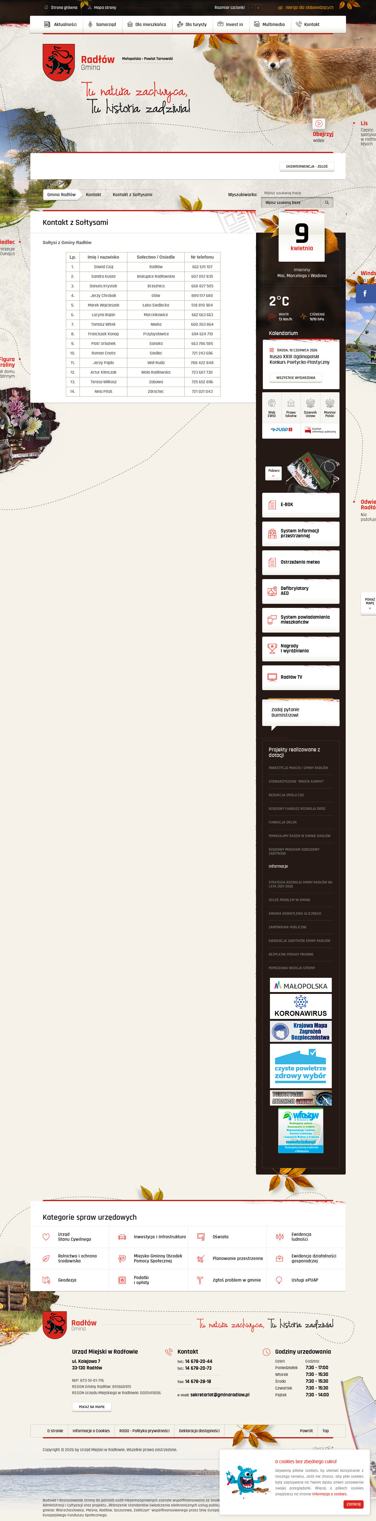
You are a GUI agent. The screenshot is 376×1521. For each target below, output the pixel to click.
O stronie (55, 1431)
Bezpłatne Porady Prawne (291, 954)
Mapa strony (105, 8)
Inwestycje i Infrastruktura (160, 1237)
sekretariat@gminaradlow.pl (213, 1395)
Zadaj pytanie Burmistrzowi (285, 713)
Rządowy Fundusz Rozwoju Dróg (297, 808)
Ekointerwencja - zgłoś (307, 166)
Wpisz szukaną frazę (282, 193)
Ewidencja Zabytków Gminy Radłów (299, 941)
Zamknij (354, 1504)
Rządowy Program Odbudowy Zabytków (294, 851)
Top (326, 1431)
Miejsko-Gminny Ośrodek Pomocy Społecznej (158, 1258)
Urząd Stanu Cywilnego (74, 1236)
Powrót (306, 1431)
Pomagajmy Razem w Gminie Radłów (300, 836)
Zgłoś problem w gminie (289, 900)
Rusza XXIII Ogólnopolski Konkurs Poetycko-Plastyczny (300, 360)
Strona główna (64, 8)
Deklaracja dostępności (199, 1431)
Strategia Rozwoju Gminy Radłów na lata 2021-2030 (300, 884)
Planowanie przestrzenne (238, 1258)
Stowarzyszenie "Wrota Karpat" (296, 781)
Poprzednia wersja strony (292, 968)
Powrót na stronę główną (79, 62)
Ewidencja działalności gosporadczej (314, 1258)
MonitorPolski (330, 414)
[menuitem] (63, 24)
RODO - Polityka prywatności (144, 1431)
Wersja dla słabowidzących (309, 8)
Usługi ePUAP (305, 1280)
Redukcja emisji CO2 (286, 795)
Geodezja (67, 1280)
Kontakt (93, 195)
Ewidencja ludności (301, 1236)
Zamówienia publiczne (288, 927)
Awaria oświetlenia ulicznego (295, 913)
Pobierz (274, 470)
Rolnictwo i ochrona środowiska (77, 1258)
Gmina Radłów (61, 195)
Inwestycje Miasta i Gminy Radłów (298, 768)
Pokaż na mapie (92, 1407)
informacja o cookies (329, 1494)
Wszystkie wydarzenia (295, 378)
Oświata (221, 1237)
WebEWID (272, 414)
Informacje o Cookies (91, 1431)
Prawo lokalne (291, 414)
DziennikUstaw (310, 414)
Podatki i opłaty (141, 1280)
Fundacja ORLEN (283, 822)
